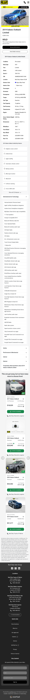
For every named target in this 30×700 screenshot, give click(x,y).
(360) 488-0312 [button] (15, 610)
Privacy (15, 649)
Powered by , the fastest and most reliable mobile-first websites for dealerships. (15, 694)
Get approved (15, 632)
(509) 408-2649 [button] (15, 583)
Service (15, 641)
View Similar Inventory (15, 51)
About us (15, 628)
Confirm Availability (15, 411)
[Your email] (15, 677)
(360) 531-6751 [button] (15, 592)
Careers (15, 637)
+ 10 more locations (15, 614)
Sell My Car (15, 645)
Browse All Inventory (15, 47)
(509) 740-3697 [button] (15, 601)
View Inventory (15, 624)
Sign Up (15, 682)
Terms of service (15, 653)
